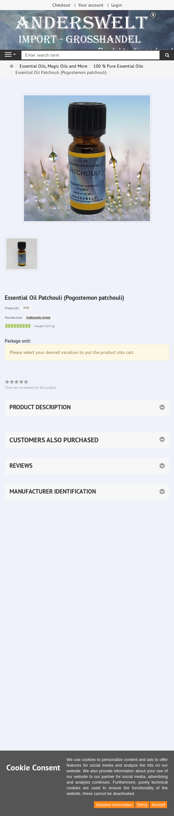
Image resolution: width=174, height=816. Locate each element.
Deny (142, 804)
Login (116, 5)
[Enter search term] (90, 55)
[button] (87, 440)
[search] (167, 55)
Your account (90, 5)
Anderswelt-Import (38, 317)
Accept (158, 804)
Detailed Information (114, 804)
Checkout (61, 5)
